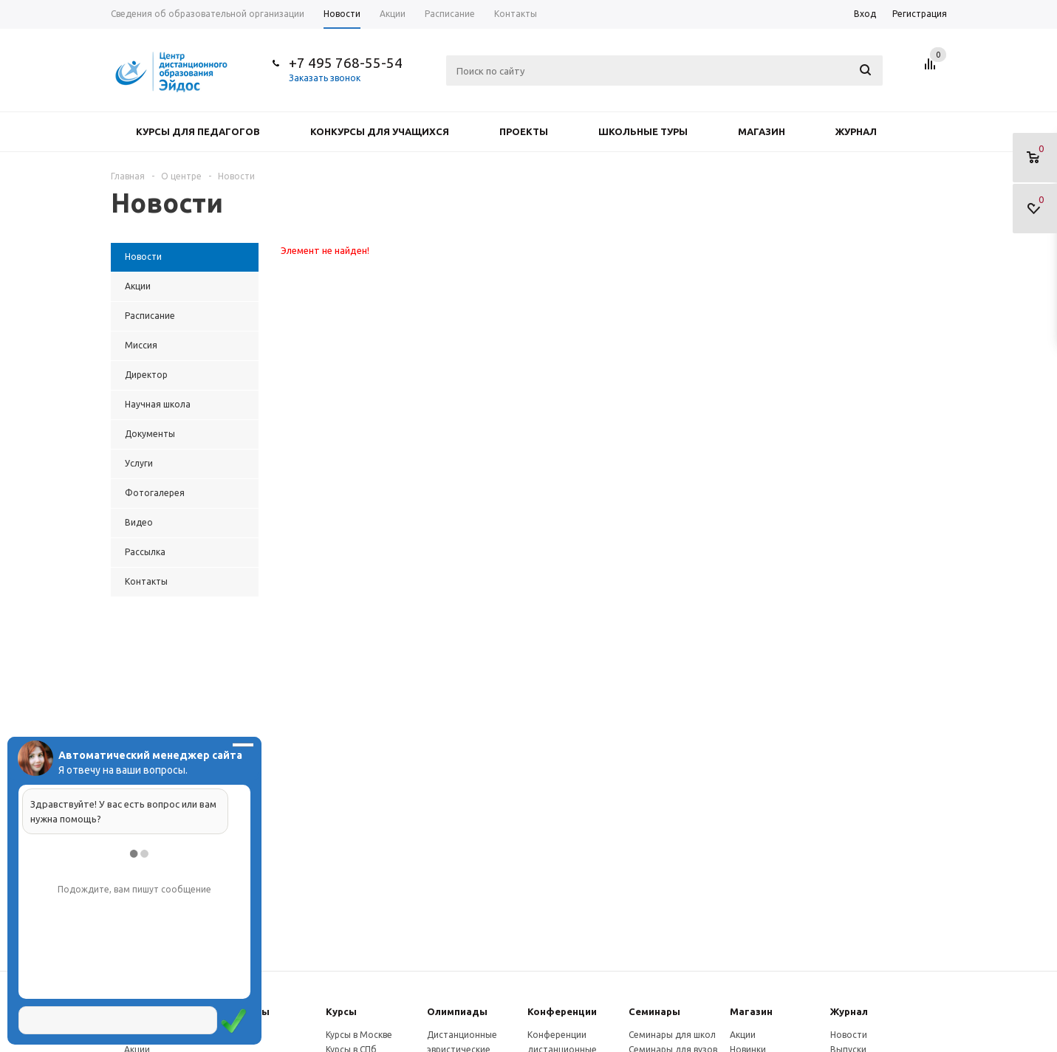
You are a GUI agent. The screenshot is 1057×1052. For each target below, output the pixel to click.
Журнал (856, 131)
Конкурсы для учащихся (379, 131)
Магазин (761, 131)
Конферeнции (562, 1011)
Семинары (654, 1011)
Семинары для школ (672, 1034)
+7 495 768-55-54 (346, 63)
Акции (743, 1034)
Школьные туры (643, 131)
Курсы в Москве (359, 1034)
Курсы (341, 1011)
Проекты (523, 131)
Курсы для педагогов (198, 131)
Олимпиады (457, 1011)
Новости (848, 1034)
